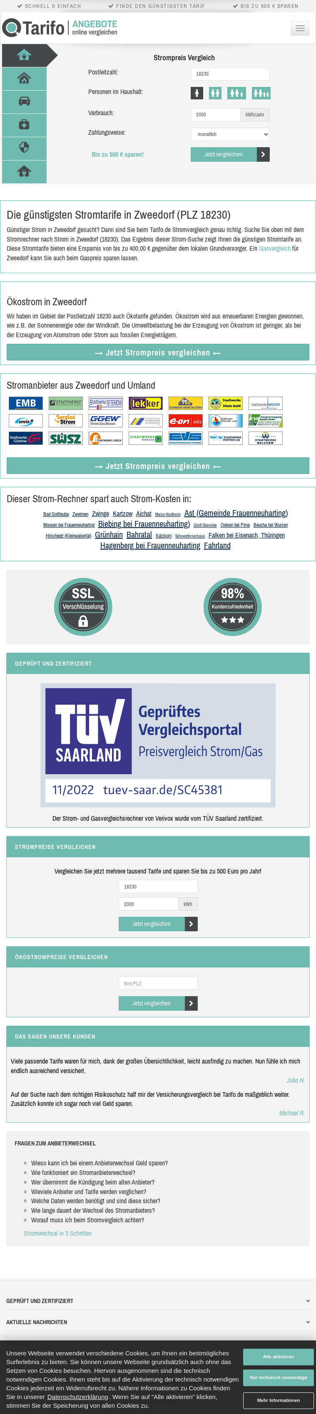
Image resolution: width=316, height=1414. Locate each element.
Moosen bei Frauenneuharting (69, 525)
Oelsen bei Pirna (235, 525)
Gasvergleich (275, 248)
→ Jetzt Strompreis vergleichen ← (158, 352)
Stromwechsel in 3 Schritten (58, 1233)
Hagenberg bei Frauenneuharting (150, 545)
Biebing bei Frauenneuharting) (144, 523)
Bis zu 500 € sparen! (118, 154)
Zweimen (80, 514)
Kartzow (122, 513)
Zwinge (100, 513)
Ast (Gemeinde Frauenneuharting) (236, 513)
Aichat (144, 513)
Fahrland (217, 545)
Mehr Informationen (278, 1400)
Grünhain (109, 534)
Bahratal (139, 534)
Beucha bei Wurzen (271, 525)
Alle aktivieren (278, 1356)
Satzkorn (164, 536)
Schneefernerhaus (190, 536)
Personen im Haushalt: (115, 91)
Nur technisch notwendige (278, 1377)
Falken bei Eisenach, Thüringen (247, 535)
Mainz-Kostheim (168, 514)
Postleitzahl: (103, 72)
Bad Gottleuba (56, 514)
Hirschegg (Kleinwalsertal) (68, 536)
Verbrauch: (101, 112)
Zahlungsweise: (107, 132)
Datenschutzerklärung (77, 1396)
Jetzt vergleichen (237, 154)
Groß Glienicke (205, 525)
